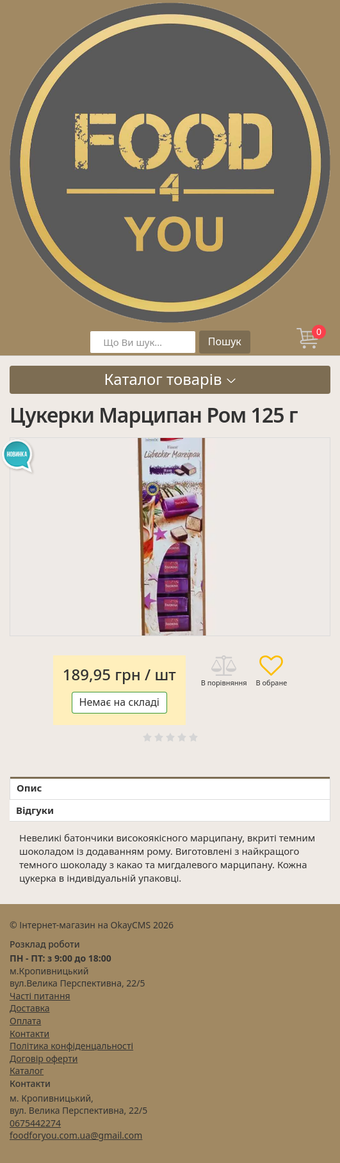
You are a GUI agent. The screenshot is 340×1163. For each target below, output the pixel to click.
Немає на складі (119, 702)
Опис (29, 787)
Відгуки (35, 810)
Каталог (27, 1071)
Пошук (224, 341)
